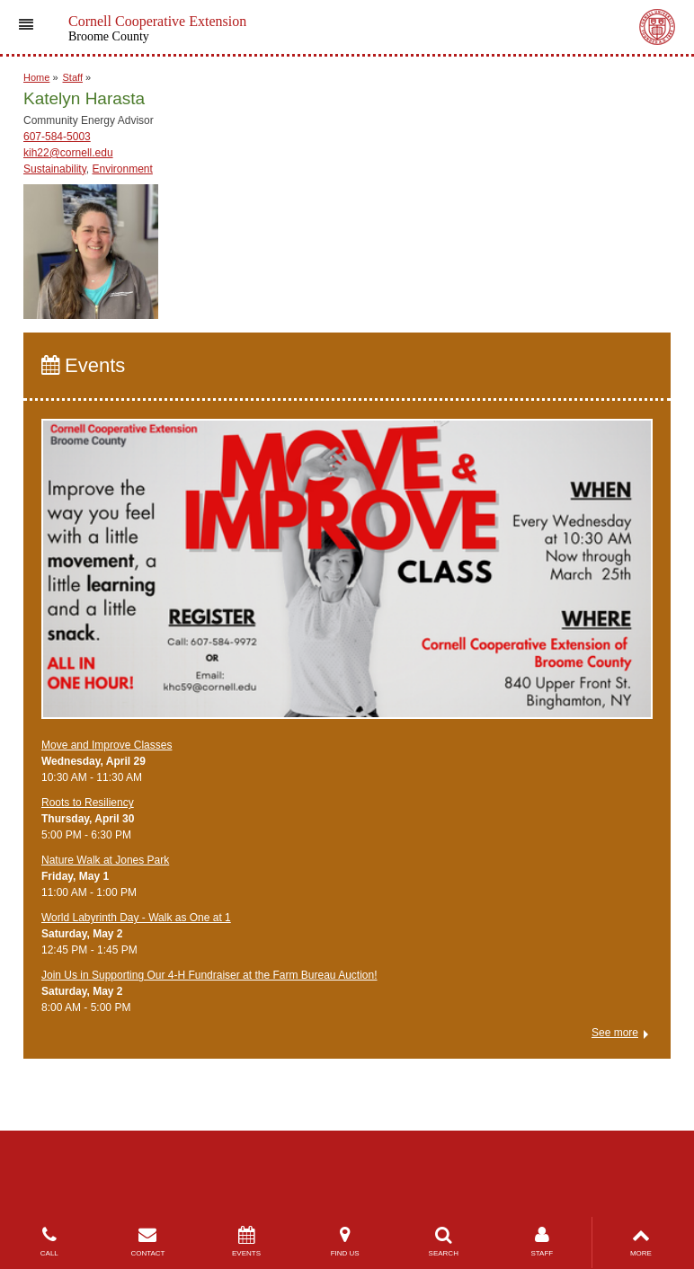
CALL (49, 1241)
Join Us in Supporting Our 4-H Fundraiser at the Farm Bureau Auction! (209, 975)
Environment (123, 169)
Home (36, 77)
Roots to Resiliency (87, 802)
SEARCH (443, 1241)
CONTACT (148, 1241)
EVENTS (246, 1241)
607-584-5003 (57, 136)
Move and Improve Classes (106, 745)
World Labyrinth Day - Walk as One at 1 (136, 917)
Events (83, 365)
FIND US (345, 1241)
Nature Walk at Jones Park (105, 860)
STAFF (542, 1241)
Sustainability (54, 169)
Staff (73, 77)
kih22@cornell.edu (68, 152)
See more (615, 1032)
